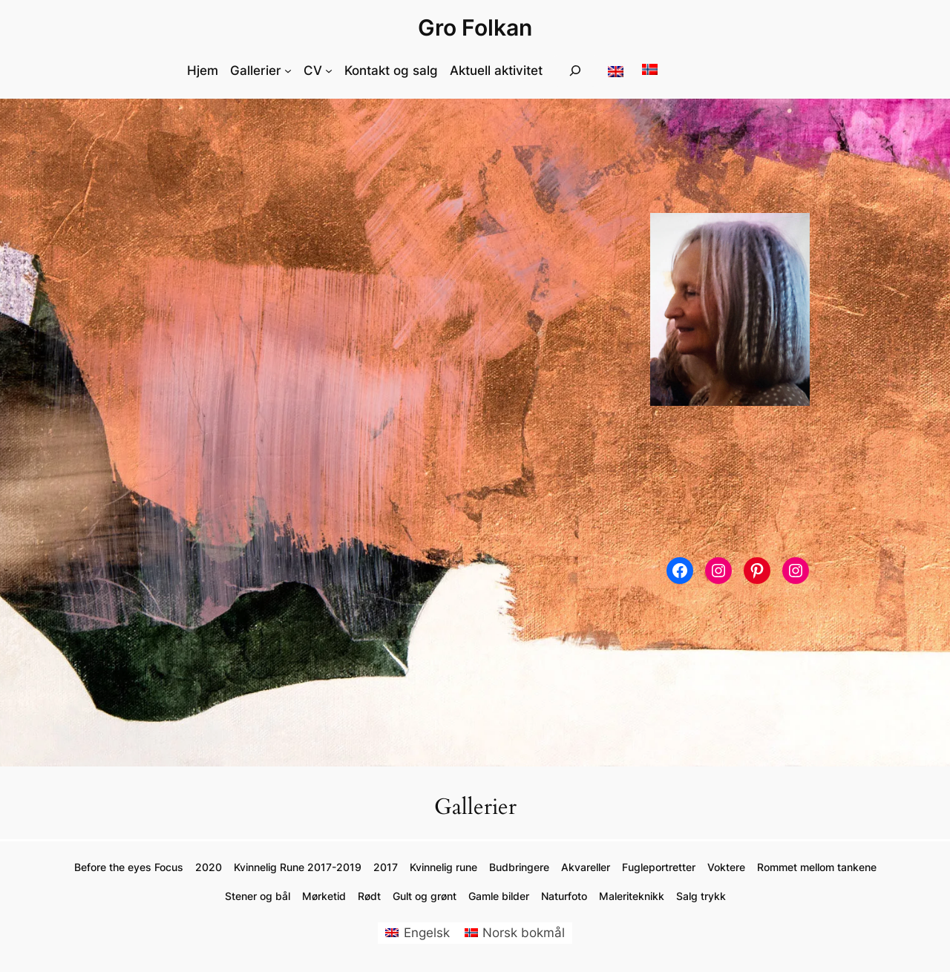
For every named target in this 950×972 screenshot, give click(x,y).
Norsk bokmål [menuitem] (523, 932)
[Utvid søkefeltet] (575, 71)
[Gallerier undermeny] (288, 70)
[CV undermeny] (328, 70)
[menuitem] (417, 933)
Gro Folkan (475, 27)
